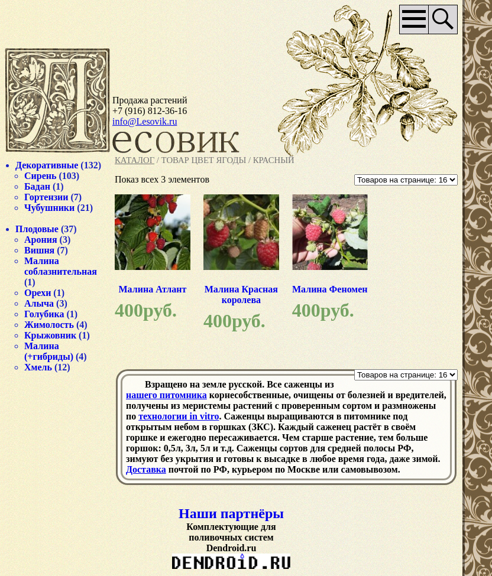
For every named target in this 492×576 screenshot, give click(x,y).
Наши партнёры (231, 513)
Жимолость (49, 325)
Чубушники (49, 208)
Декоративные (46, 165)
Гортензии (46, 197)
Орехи (37, 293)
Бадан (37, 186)
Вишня (39, 250)
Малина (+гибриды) (48, 351)
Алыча (39, 303)
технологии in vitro (178, 416)
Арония (40, 240)
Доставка (146, 469)
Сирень (40, 176)
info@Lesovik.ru (144, 121)
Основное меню (414, 19)
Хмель (38, 367)
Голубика (44, 314)
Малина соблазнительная (60, 266)
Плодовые (37, 229)
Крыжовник (50, 335)
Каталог (134, 160)
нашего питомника (166, 395)
